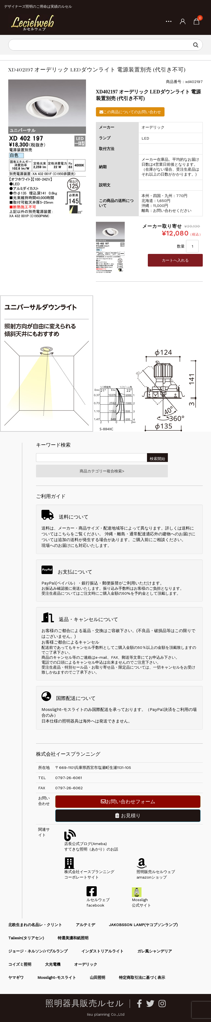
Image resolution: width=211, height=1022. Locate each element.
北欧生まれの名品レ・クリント (35, 925)
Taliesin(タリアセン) (26, 938)
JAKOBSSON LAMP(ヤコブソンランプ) (143, 925)
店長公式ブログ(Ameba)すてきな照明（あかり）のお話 (91, 843)
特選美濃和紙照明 (73, 938)
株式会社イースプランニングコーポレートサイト (89, 871)
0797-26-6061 (68, 777)
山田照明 (97, 977)
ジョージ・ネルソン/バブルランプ (38, 951)
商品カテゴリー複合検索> (102, 471)
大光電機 (52, 964)
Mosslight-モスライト (56, 977)
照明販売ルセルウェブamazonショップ (156, 871)
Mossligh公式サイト (141, 899)
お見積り (128, 815)
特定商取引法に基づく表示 (142, 977)
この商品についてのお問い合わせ (130, 112)
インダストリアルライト (102, 951)
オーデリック (85, 964)
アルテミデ (85, 925)
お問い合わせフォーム (128, 801)
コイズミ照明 (19, 964)
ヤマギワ (16, 977)
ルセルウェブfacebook (98, 899)
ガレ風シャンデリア (154, 951)
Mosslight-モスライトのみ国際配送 (75, 709)
